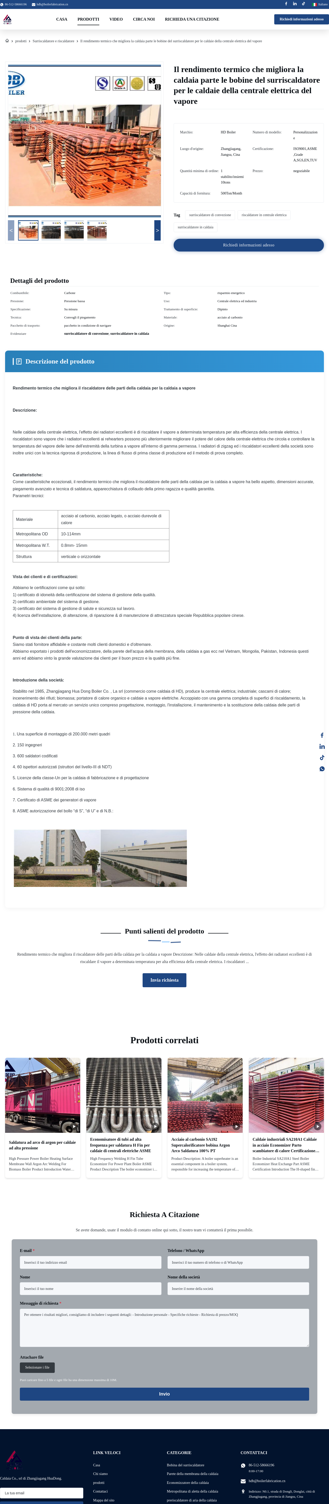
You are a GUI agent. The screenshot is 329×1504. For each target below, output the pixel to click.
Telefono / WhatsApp (186, 1250)
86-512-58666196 (261, 1465)
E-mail (27, 1250)
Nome (25, 1277)
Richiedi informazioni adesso (302, 19)
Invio (164, 1394)
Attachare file (32, 1357)
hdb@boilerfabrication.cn (52, 4)
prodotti (20, 41)
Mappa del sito (103, 1500)
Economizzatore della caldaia (188, 1483)
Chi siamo (100, 1474)
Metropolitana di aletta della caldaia (192, 1491)
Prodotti (88, 19)
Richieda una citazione (192, 19)
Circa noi (144, 19)
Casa (61, 19)
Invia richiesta (164, 980)
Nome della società (184, 1277)
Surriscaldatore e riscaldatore (53, 41)
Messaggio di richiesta (40, 1303)
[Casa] (7, 41)
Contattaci (100, 1491)
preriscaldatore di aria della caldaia (192, 1500)
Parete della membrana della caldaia (192, 1474)
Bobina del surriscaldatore (185, 1465)
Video (116, 19)
